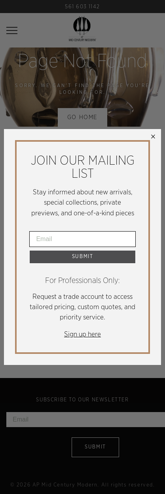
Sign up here (82, 334)
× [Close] (153, 137)
